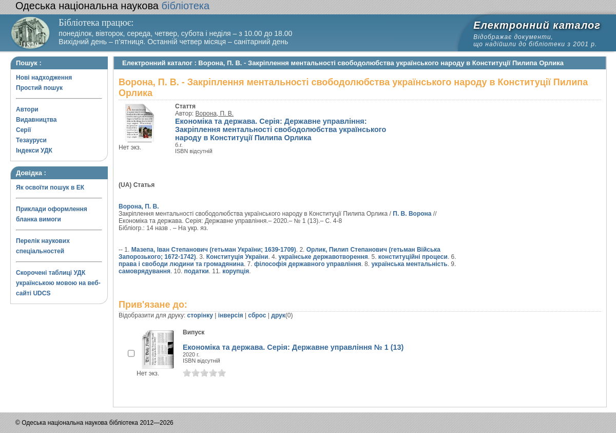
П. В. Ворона (412, 213)
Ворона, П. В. (215, 113)
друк (278, 315)
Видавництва (36, 119)
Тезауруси (31, 140)
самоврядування (144, 271)
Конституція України (237, 256)
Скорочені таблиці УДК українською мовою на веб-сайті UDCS (58, 283)
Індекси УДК (34, 150)
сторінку (200, 315)
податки (196, 271)
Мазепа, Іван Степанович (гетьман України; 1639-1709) (213, 249)
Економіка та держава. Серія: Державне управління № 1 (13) (293, 347)
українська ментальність (409, 264)
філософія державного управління (307, 264)
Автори (27, 109)
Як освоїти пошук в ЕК (50, 187)
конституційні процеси (413, 256)
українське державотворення (323, 256)
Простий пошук (39, 87)
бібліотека (112, 5)
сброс (257, 315)
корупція (235, 271)
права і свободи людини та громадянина (181, 264)
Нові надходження (44, 77)
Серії (23, 130)
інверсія (230, 315)
